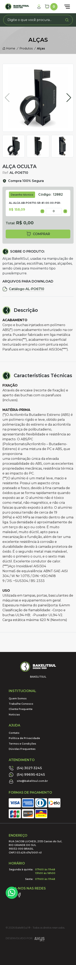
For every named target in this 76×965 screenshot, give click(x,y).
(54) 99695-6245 (27, 774)
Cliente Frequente (20, 709)
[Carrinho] (51, 6)
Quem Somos (18, 698)
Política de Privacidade (24, 738)
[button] (69, 97)
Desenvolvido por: (25, 939)
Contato (14, 732)
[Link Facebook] (19, 895)
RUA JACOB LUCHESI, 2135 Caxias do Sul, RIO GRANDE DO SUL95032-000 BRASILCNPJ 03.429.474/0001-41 (35, 847)
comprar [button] (38, 234)
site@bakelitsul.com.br (28, 781)
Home (8, 48)
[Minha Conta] (38, 6)
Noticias (14, 714)
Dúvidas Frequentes (22, 748)
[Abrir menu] (67, 7)
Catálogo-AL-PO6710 (23, 289)
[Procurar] (67, 20)
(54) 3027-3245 (25, 768)
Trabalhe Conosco (21, 703)
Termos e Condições (22, 743)
